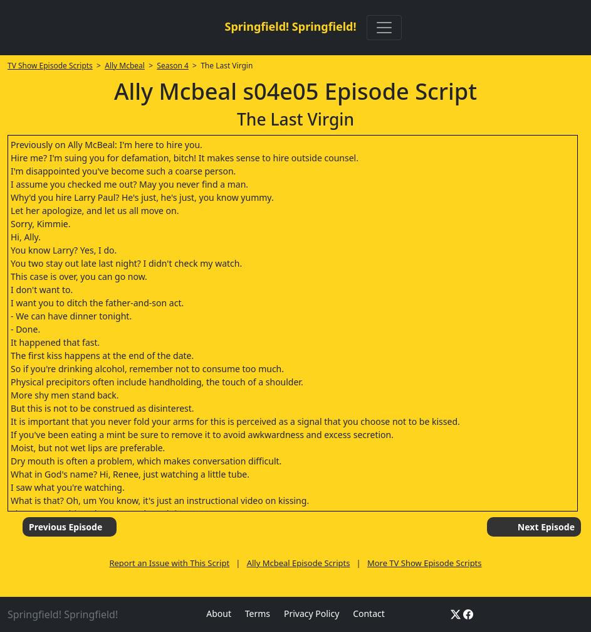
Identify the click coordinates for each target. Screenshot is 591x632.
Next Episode (546, 527)
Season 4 (173, 65)
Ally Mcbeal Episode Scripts (298, 563)
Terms (257, 613)
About (218, 613)
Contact (369, 613)
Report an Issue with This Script (169, 563)
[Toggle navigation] (384, 27)
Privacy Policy (311, 613)
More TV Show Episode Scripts (424, 563)
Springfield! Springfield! (290, 26)
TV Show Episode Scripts (50, 65)
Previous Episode (65, 527)
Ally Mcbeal (125, 65)
